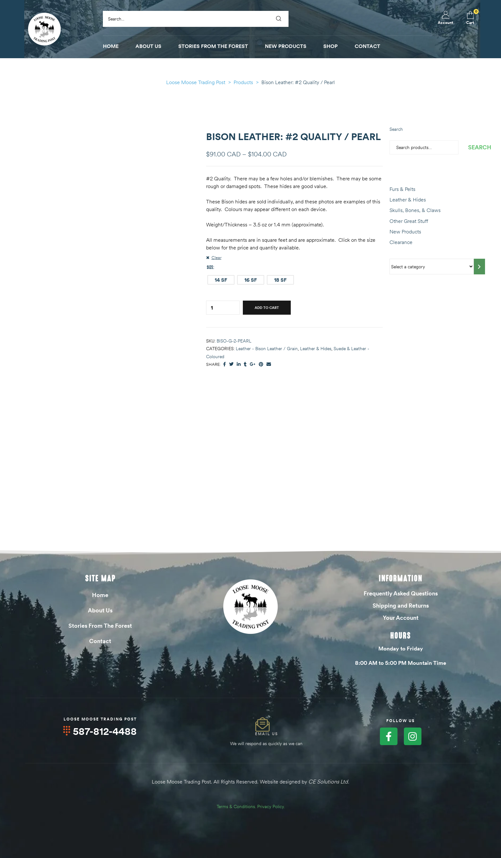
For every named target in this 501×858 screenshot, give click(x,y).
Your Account (401, 617)
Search (396, 129)
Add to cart (267, 307)
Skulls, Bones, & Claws (415, 210)
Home (100, 595)
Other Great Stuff (408, 221)
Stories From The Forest (100, 625)
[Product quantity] (211, 308)
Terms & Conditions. (236, 806)
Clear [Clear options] (216, 257)
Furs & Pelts (402, 189)
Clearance (400, 242)
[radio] (221, 280)
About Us (100, 610)
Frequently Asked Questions (401, 593)
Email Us (266, 733)
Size (210, 267)
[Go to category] (479, 266)
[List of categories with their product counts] (431, 266)
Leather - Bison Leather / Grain (267, 348)
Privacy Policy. (271, 806)
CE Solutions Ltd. (329, 781)
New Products (405, 231)
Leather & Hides (315, 348)
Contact (100, 641)
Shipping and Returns (401, 605)
